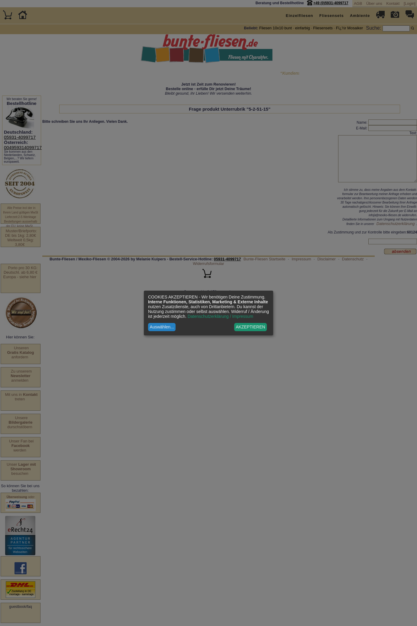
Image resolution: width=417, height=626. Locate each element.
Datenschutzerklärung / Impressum (220, 316)
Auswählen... (162, 326)
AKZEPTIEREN (250, 326)
